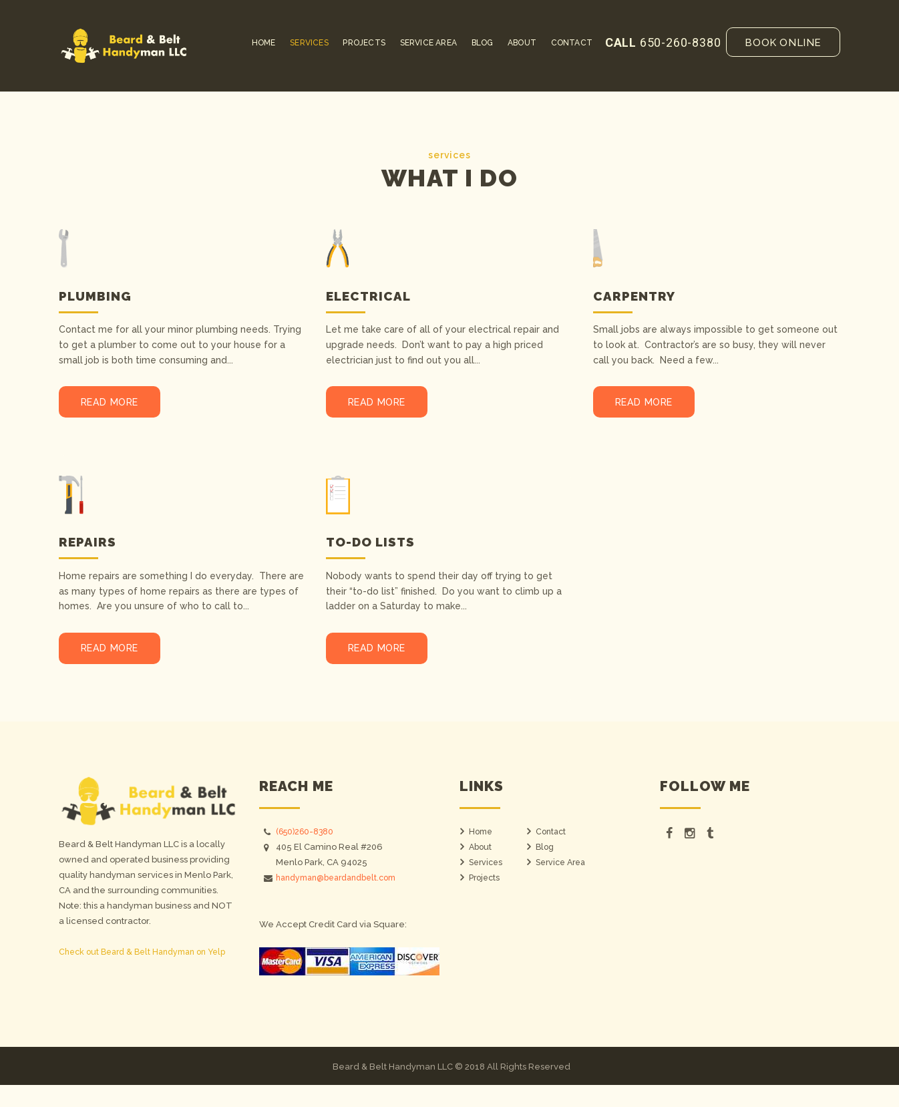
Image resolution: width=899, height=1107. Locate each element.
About (481, 869)
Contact (552, 854)
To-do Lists (375, 552)
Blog (546, 869)
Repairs (89, 552)
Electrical (372, 295)
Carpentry (638, 295)
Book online (783, 43)
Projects (485, 900)
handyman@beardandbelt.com (343, 900)
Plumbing (98, 295)
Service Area (563, 885)
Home (482, 854)
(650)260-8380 (307, 854)
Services (487, 885)
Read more (122, 408)
